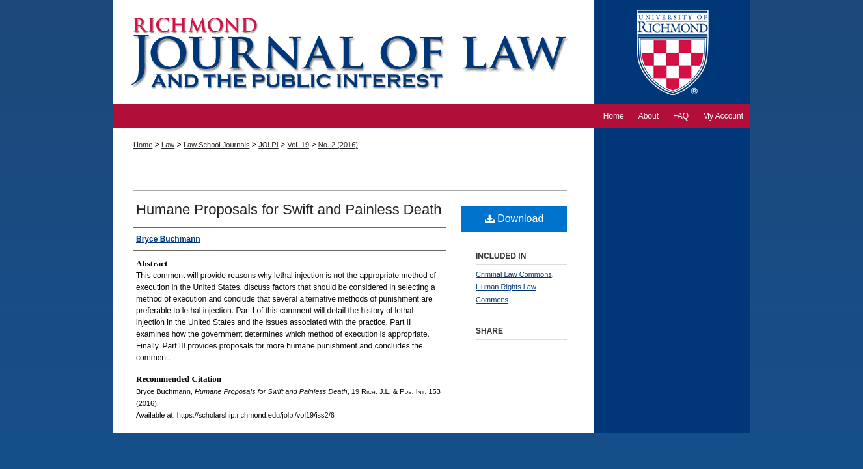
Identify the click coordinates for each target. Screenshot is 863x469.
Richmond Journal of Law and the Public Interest (353, 52)
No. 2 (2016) (338, 145)
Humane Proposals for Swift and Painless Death (289, 209)
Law (167, 145)
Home (142, 145)
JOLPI (268, 145)
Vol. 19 (298, 145)
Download (514, 218)
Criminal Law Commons (514, 274)
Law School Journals (217, 145)
